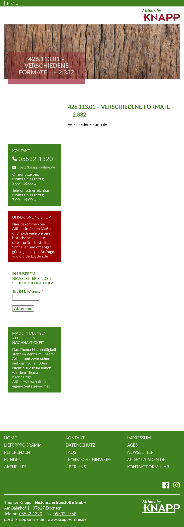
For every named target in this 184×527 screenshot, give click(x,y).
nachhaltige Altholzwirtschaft (26, 379)
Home (10, 437)
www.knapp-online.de (66, 519)
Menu (12, 3)
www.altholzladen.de (30, 256)
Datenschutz (80, 445)
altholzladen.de (146, 459)
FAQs (71, 452)
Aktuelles (15, 466)
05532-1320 (35, 158)
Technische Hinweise (89, 459)
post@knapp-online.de (36, 167)
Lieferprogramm (23, 445)
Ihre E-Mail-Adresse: (28, 291)
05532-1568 (64, 513)
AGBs (132, 445)
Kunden (13, 459)
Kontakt (75, 437)
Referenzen (17, 452)
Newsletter (140, 452)
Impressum (139, 437)
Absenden (23, 308)
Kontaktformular (148, 466)
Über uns (76, 466)
